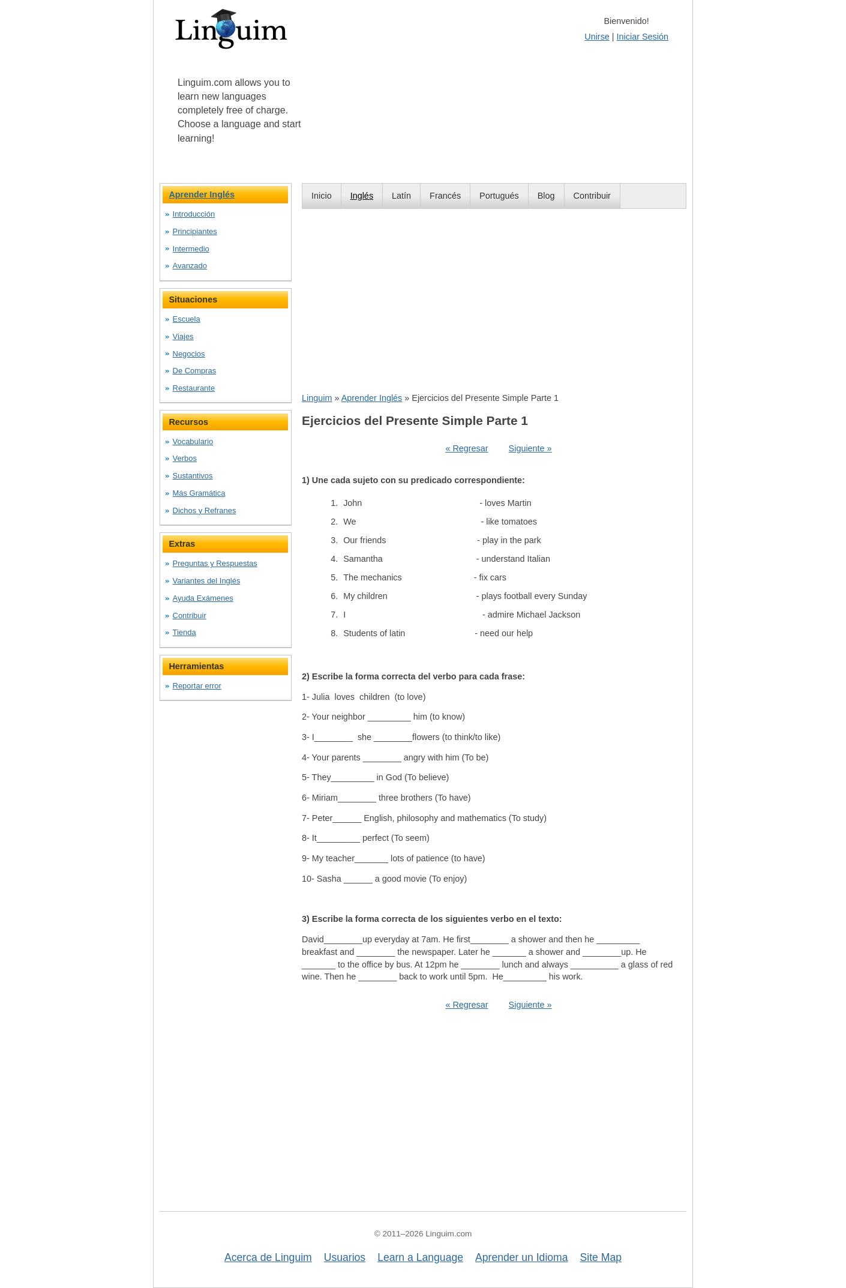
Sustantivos (193, 475)
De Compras (195, 370)
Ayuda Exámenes (203, 598)
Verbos (185, 458)
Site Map (601, 1257)
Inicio (321, 195)
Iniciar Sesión (642, 36)
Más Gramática (199, 493)
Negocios (189, 353)
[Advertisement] (494, 300)
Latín (401, 195)
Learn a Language (420, 1257)
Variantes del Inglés (207, 580)
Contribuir (592, 195)
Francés (445, 195)
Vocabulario (193, 441)
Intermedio (191, 248)
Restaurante (194, 388)
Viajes (183, 336)
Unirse (597, 36)
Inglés (361, 195)
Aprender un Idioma (521, 1257)
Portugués (499, 195)
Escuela (186, 319)
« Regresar (466, 448)
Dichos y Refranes (204, 510)
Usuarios (344, 1257)
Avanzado (190, 265)
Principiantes (195, 231)
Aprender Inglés (372, 398)
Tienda (184, 632)
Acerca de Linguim (268, 1257)
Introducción (194, 213)
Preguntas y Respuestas (215, 563)
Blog (546, 195)
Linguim (317, 398)
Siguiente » (530, 448)
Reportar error (197, 685)
